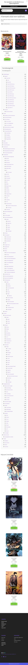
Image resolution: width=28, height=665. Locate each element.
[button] (26, 10)
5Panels (8, 284)
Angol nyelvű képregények (9, 156)
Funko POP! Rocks (10, 103)
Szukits (8, 229)
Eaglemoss (9, 223)
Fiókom (2, 639)
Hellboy (6, 233)
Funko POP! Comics (10, 89)
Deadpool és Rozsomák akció (10, 115)
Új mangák (6, 432)
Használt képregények (9, 217)
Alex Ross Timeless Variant (12, 205)
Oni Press (7, 191)
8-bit (8, 80)
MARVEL (7, 187)
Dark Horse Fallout (9, 111)
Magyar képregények (9, 266)
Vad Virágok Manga (9, 411)
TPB (7, 201)
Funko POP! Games (10, 95)
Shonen (7, 430)
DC (6, 170)
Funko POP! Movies (10, 101)
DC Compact (9, 172)
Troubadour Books (10, 307)
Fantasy (7, 327)
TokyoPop (8, 199)
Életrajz (7, 254)
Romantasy (8, 332)
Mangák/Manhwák (6, 383)
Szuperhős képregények (10, 270)
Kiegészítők (7, 246)
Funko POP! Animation (11, 88)
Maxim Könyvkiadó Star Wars (14, 303)
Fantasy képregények (9, 256)
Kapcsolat (3, 637)
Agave (8, 319)
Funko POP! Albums (10, 86)
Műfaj (6, 250)
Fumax (8, 225)
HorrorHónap (7, 119)
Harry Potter (7, 442)
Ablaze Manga (8, 387)
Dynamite (7, 176)
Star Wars (6, 446)
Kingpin (8, 227)
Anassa (8, 354)
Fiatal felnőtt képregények (10, 258)
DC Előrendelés (7, 215)
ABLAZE (7, 158)
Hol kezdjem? (7, 235)
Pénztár (2, 640)
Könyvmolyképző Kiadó (11, 366)
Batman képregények (8, 211)
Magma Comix (8, 186)
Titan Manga (8, 393)
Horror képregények (9, 123)
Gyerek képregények (9, 260)
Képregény (8, 135)
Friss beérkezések (6, 144)
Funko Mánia (8, 133)
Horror (7, 419)
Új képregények (7, 280)
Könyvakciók (8, 137)
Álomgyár (9, 352)
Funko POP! (8, 78)
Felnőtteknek (8, 238)
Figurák (6, 76)
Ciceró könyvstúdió (10, 287)
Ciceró (8, 358)
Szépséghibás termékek (9, 436)
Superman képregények (9, 278)
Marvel (6, 248)
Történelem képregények (10, 272)
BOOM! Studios (8, 166)
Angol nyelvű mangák (8, 385)
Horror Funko (8, 121)
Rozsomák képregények (9, 276)
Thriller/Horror (8, 340)
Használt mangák (8, 401)
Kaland (7, 425)
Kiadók (7, 219)
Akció (7, 415)
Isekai (7, 423)
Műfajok (6, 325)
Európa (8, 360)
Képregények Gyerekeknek (9, 150)
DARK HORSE (8, 168)
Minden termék (6, 434)
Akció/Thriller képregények (11, 252)
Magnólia (9, 370)
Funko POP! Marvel (10, 99)
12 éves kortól (8, 236)
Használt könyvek (8, 315)
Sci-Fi (7, 336)
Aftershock (8, 162)
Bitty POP (9, 82)
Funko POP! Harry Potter (11, 97)
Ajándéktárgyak (6, 74)
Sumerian (7, 195)
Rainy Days (9, 378)
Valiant (6, 311)
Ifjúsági (7, 329)
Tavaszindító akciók (8, 131)
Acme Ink (7, 160)
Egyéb (4, 140)
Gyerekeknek (8, 240)
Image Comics (7, 244)
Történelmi (8, 342)
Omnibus (7, 189)
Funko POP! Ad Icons (10, 84)
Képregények (5, 154)
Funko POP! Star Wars (11, 105)
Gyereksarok (5, 146)
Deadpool (6, 440)
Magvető (8, 372)
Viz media (7, 397)
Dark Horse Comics (9, 389)
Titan (7, 197)
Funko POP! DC (10, 91)
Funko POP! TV (9, 107)
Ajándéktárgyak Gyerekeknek (10, 148)
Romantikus (8, 334)
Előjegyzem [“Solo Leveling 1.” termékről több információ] (14, 489)
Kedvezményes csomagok (9, 127)
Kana (7, 391)
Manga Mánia (8, 138)
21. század (9, 348)
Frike (8, 289)
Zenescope (8, 209)
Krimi (7, 331)
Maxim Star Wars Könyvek (13, 376)
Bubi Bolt (9, 285)
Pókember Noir (7, 274)
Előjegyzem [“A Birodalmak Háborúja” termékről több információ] (7, 59)
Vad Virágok (9, 231)
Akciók (4, 113)
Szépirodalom (8, 338)
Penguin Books (8, 193)
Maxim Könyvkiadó (10, 301)
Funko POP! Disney (10, 93)
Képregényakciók (8, 129)
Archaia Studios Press (9, 164)
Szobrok (6, 109)
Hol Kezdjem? (7, 403)
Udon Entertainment (9, 395)
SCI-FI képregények (9, 268)
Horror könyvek (8, 125)
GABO (8, 293)
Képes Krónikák (10, 297)
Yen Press (7, 399)
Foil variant (9, 207)
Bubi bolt (9, 221)
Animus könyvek (10, 356)
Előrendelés (5, 142)
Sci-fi (7, 428)
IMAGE (7, 184)
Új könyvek (6, 344)
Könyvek (4, 313)
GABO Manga (8, 409)
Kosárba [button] (21, 61)
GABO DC (10, 295)
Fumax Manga (8, 407)
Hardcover (8, 180)
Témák (4, 438)
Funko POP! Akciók (8, 117)
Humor (7, 264)
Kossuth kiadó (9, 368)
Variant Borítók (8, 203)
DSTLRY (7, 174)
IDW (6, 182)
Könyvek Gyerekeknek (8, 152)
